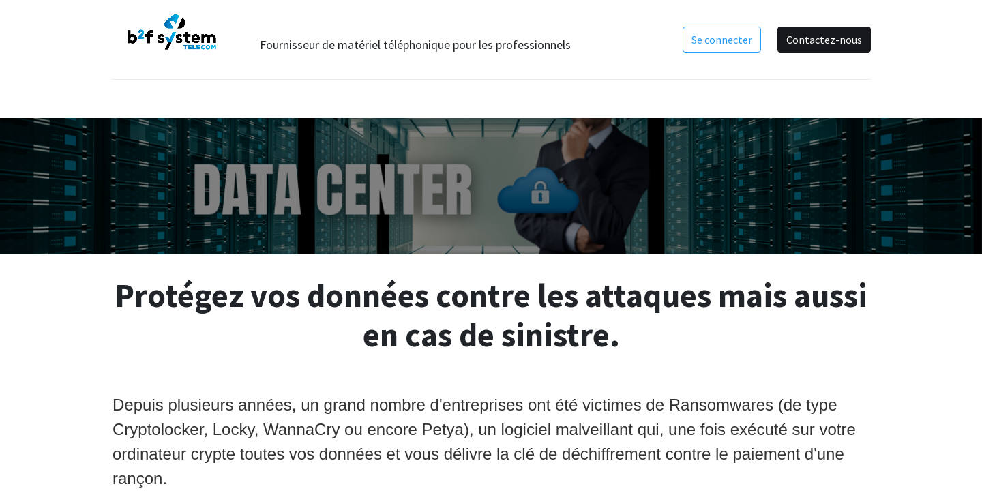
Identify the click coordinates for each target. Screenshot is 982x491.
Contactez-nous (823, 39)
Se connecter (720, 39)
